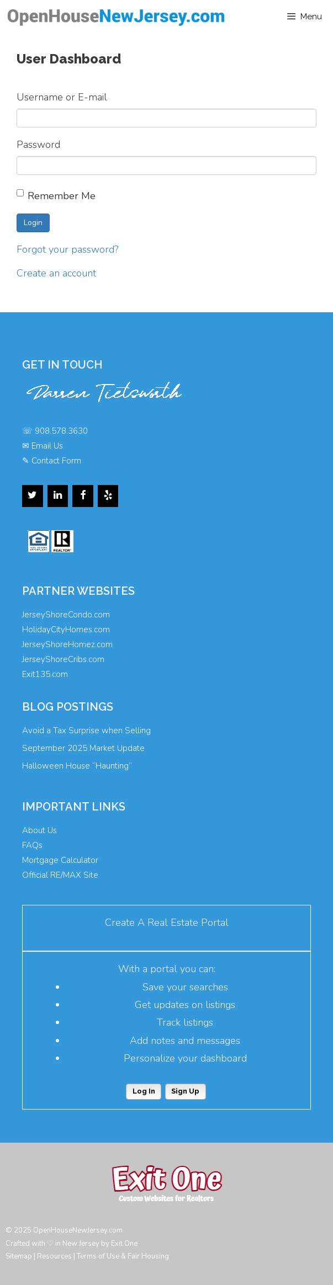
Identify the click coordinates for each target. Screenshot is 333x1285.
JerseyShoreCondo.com (66, 614)
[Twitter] (32, 496)
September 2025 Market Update (83, 748)
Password (38, 144)
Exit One (124, 1244)
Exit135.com (45, 674)
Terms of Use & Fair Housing (123, 1256)
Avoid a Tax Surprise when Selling (86, 730)
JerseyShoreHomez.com (67, 644)
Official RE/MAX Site (60, 875)
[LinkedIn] (57, 496)
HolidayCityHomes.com (66, 629)
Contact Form (56, 460)
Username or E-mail (62, 97)
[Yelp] (108, 496)
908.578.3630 (61, 430)
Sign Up (185, 1091)
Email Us (47, 445)
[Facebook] (82, 496)
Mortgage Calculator (60, 860)
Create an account (56, 273)
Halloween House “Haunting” (77, 765)
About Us (39, 830)
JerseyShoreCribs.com (63, 659)
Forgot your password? (67, 249)
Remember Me (56, 195)
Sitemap (19, 1256)
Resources (54, 1256)
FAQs (32, 845)
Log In (144, 1091)
